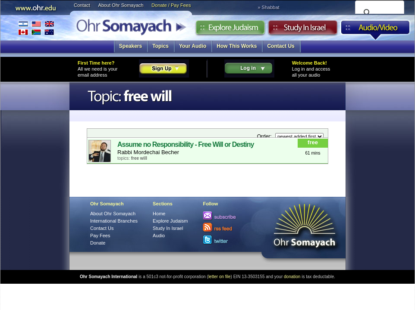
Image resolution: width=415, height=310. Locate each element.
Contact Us (280, 46)
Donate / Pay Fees (171, 5)
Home (159, 213)
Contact (82, 5)
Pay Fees (100, 235)
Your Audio (192, 46)
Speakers (130, 46)
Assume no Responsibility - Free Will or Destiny (185, 144)
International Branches (36, 27)
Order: (265, 136)
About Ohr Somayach (121, 5)
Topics (160, 46)
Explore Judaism (230, 29)
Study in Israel (303, 29)
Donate (97, 242)
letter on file (219, 276)
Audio (375, 29)
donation (292, 276)
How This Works (237, 46)
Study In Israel (168, 228)
